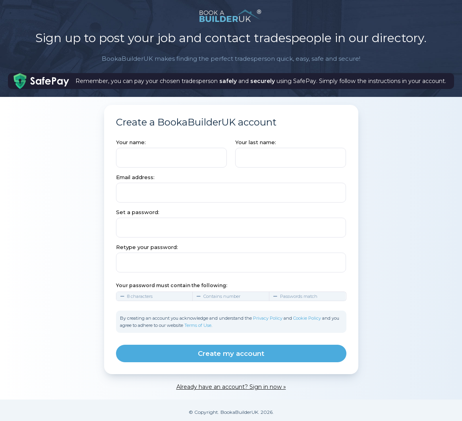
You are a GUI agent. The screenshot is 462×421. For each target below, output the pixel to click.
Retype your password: (147, 247)
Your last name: (255, 142)
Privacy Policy (267, 318)
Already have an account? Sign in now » (231, 386)
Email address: (135, 177)
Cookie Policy (307, 318)
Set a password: (137, 212)
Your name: (131, 142)
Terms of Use (197, 325)
